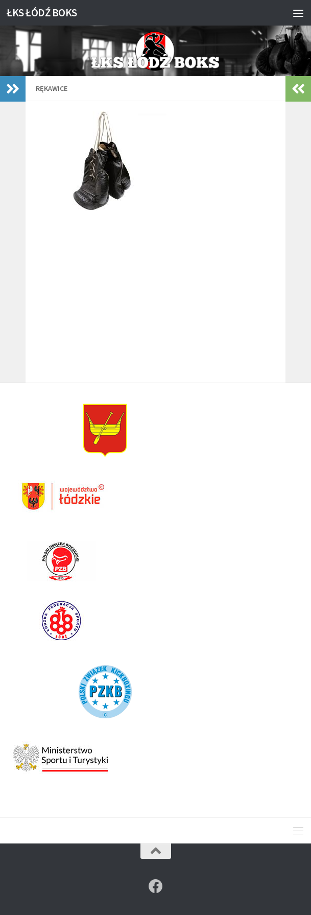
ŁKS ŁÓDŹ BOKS (42, 12)
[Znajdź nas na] (156, 886)
